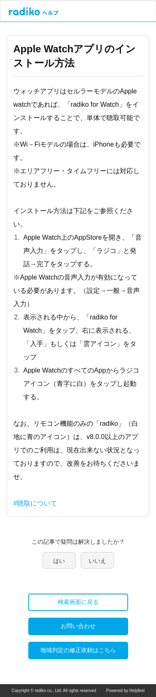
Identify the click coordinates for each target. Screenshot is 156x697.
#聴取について (35, 503)
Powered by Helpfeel (125, 690)
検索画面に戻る (78, 602)
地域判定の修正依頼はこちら (78, 650)
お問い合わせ (78, 626)
